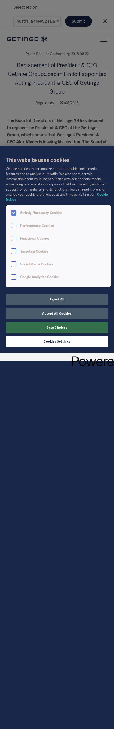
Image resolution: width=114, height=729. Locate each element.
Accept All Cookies (57, 313)
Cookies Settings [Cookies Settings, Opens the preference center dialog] (57, 341)
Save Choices (57, 327)
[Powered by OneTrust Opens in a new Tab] (90, 357)
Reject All (57, 299)
